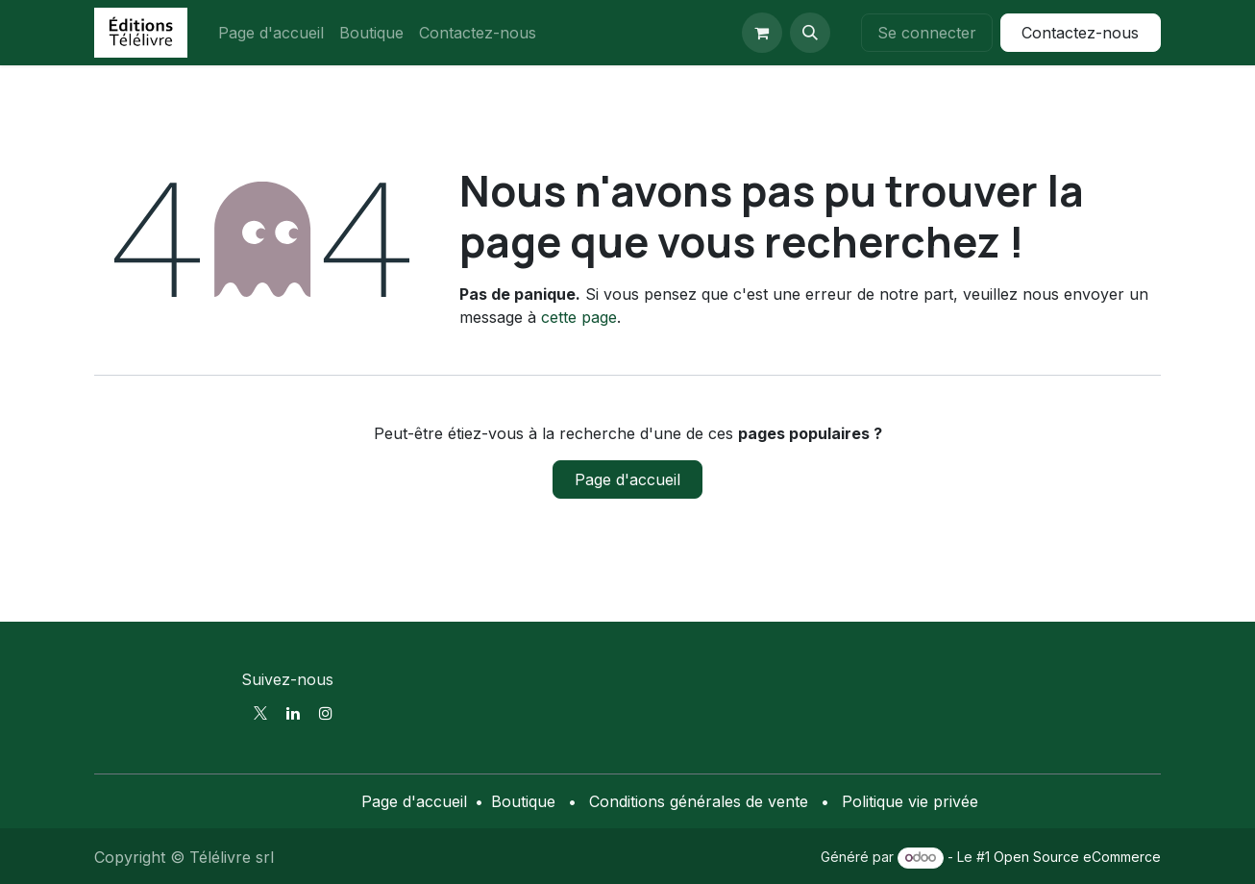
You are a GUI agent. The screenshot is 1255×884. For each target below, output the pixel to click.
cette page (579, 317)
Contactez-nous (1080, 32)
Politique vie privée (910, 801)
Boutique (523, 801)
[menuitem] (271, 32)
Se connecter (926, 32)
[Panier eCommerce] (762, 32)
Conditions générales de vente (698, 801)
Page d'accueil (627, 479)
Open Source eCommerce (1077, 856)
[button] (810, 32)
